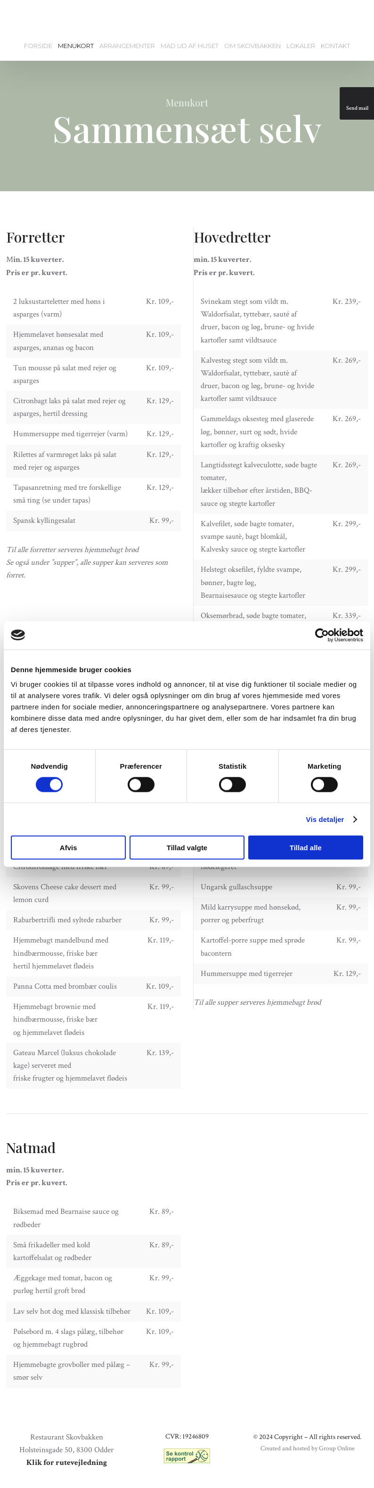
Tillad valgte (187, 848)
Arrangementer (127, 45)
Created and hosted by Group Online (307, 1448)
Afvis (68, 848)
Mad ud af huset (190, 45)
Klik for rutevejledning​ (66, 1462)
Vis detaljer (325, 819)
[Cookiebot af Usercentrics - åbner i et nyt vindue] (322, 635)
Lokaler (300, 45)
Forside (38, 45)
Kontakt (335, 45)
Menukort (76, 45)
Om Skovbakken (252, 45)
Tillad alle (306, 848)
